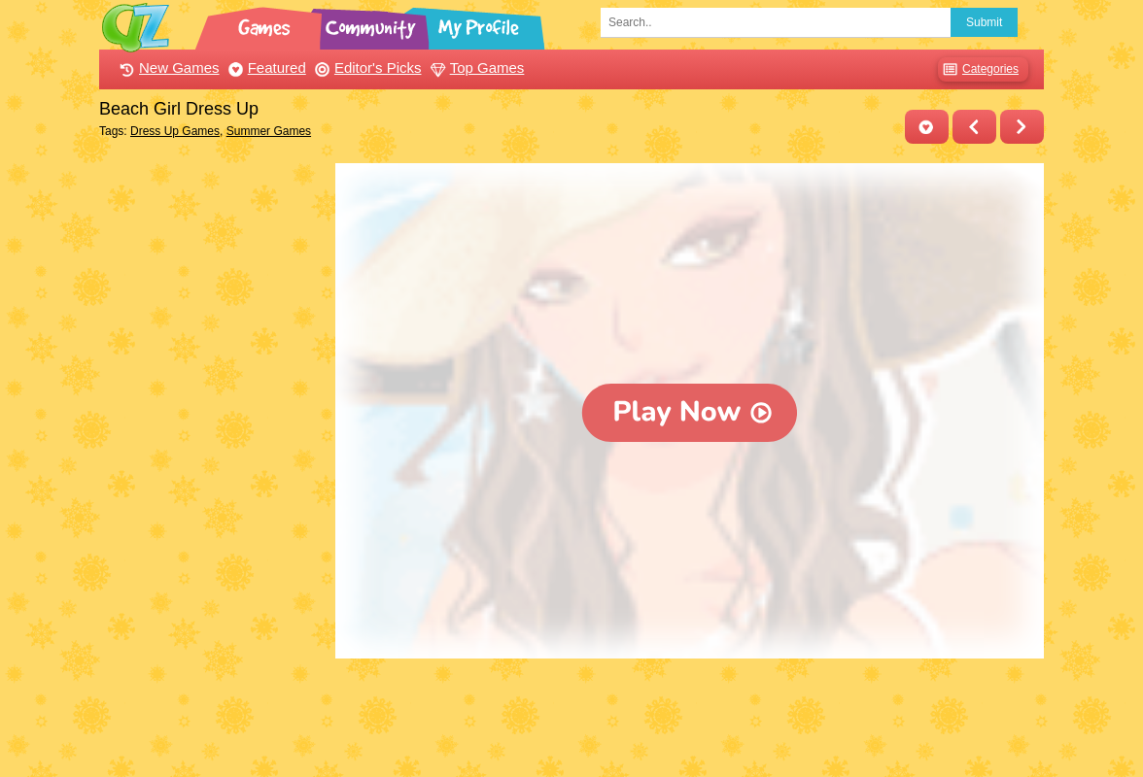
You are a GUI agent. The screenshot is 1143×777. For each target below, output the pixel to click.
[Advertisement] (212, 454)
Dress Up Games (175, 131)
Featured (265, 67)
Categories (978, 69)
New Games (167, 67)
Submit (984, 22)
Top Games (475, 67)
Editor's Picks (366, 67)
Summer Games (268, 131)
